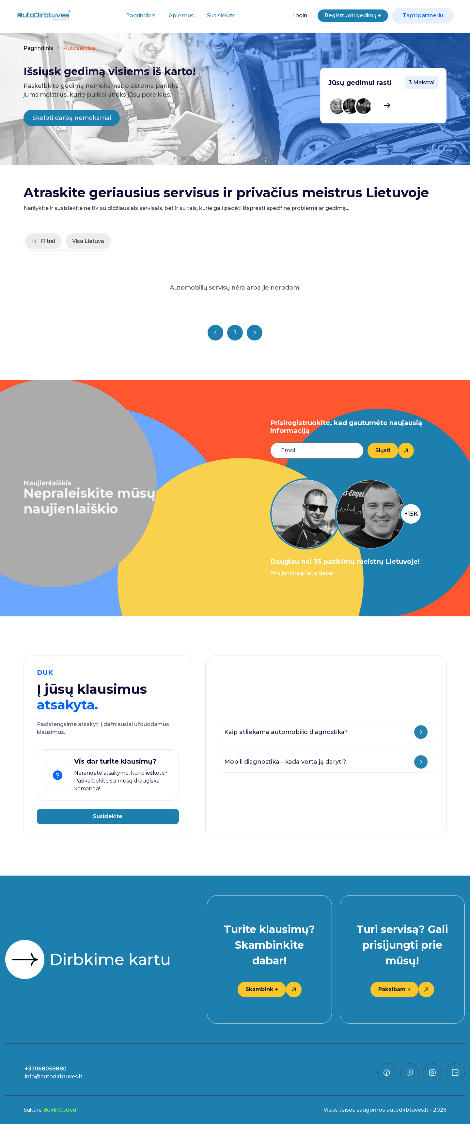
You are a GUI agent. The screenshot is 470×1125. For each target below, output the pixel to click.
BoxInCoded (59, 1110)
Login (292, 15)
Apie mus (178, 15)
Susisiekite (218, 15)
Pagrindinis (137, 15)
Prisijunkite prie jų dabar (306, 574)
